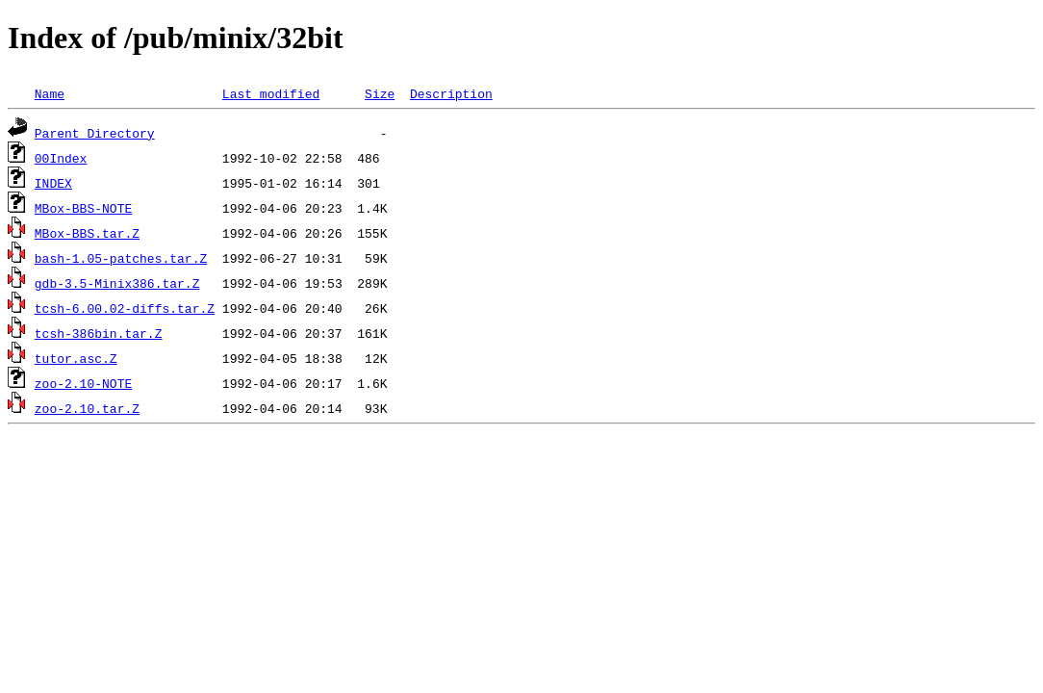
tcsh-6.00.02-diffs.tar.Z (125, 308)
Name (49, 93)
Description (451, 93)
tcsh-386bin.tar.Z (99, 333)
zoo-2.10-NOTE (83, 383)
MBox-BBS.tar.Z (87, 233)
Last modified (270, 93)
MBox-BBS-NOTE (83, 208)
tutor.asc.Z (76, 358)
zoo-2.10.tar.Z (87, 408)
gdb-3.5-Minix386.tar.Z (117, 283)
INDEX (53, 183)
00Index (61, 158)
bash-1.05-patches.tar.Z (121, 258)
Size (379, 93)
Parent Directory (95, 132)
